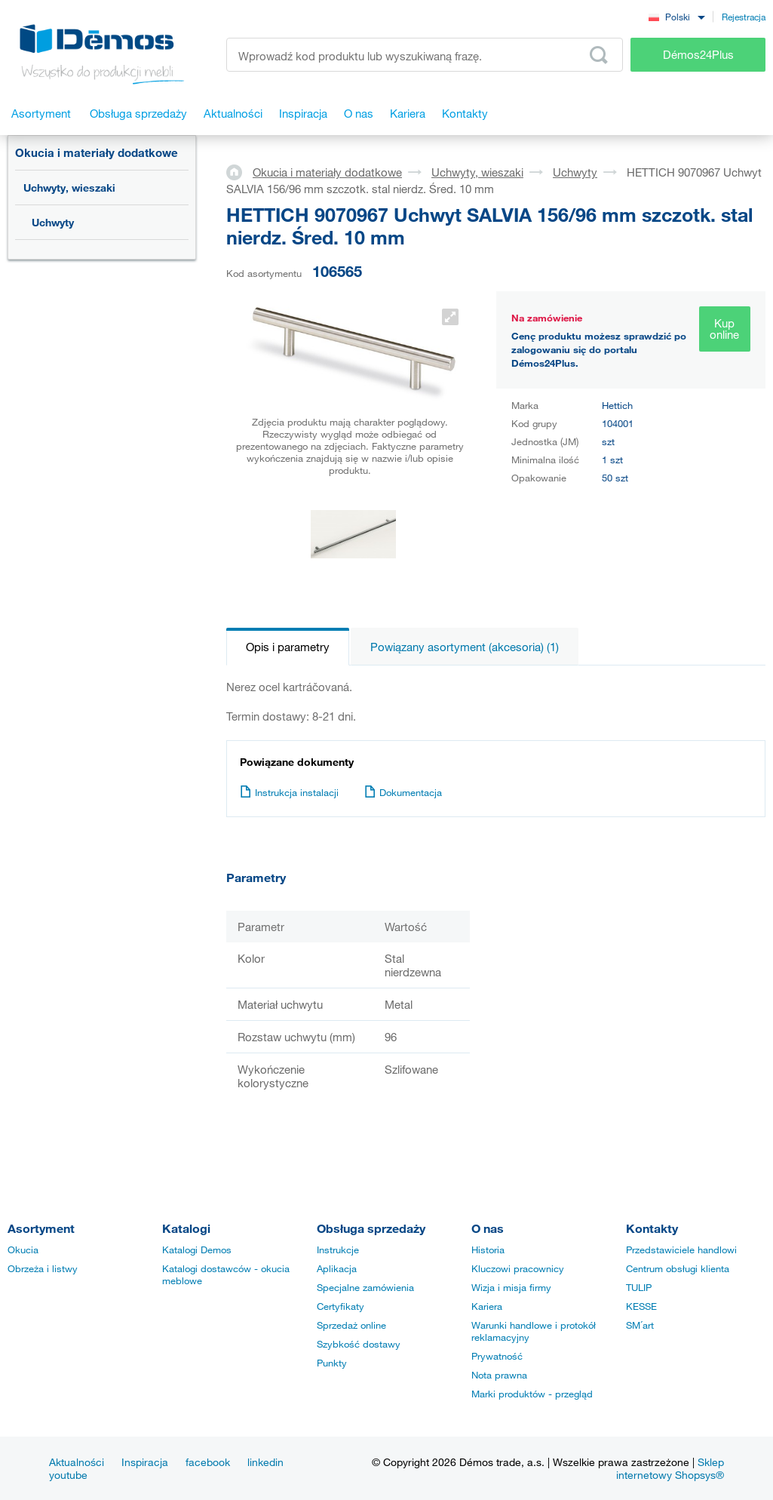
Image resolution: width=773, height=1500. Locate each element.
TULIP (639, 1287)
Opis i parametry (288, 646)
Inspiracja (144, 1461)
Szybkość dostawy (358, 1344)
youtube (68, 1474)
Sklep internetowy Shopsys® (670, 1468)
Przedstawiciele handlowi (681, 1249)
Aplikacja (337, 1268)
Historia (488, 1249)
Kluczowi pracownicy (517, 1268)
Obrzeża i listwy (43, 1268)
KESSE (641, 1306)
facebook (208, 1461)
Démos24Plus (698, 54)
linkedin (265, 1461)
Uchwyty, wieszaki (69, 187)
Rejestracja (743, 17)
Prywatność (497, 1356)
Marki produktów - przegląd (532, 1394)
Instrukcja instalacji (289, 792)
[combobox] (676, 16)
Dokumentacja (403, 792)
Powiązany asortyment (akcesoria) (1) (464, 646)
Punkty (332, 1363)
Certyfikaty (340, 1306)
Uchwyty (53, 222)
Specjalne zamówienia (365, 1287)
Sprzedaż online (351, 1325)
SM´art (640, 1325)
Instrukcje (338, 1249)
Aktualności (76, 1461)
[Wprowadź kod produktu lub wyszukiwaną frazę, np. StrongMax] (424, 54)
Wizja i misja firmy (511, 1287)
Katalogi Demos (197, 1249)
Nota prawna (499, 1375)
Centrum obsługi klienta (677, 1268)
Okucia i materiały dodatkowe (96, 152)
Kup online (724, 328)
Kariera (486, 1306)
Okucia (23, 1249)
